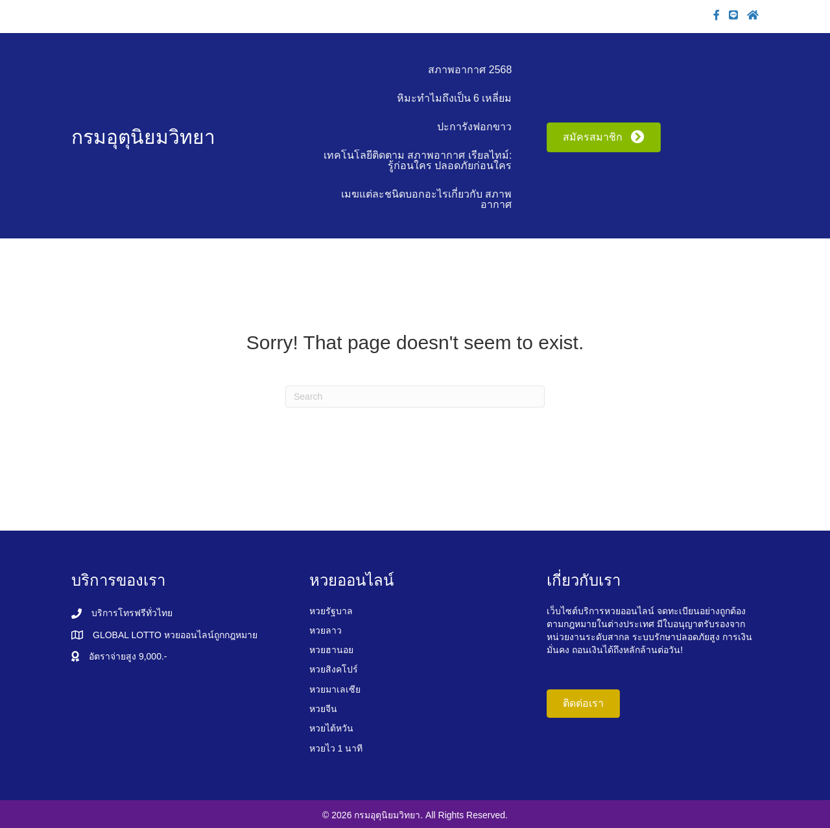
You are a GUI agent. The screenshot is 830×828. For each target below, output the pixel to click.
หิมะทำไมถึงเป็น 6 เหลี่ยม (454, 98)
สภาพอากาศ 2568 (470, 69)
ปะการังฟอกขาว (474, 126)
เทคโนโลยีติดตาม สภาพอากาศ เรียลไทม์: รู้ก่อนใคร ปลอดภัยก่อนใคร (418, 160)
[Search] (415, 396)
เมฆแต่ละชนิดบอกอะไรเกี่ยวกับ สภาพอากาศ (426, 199)
